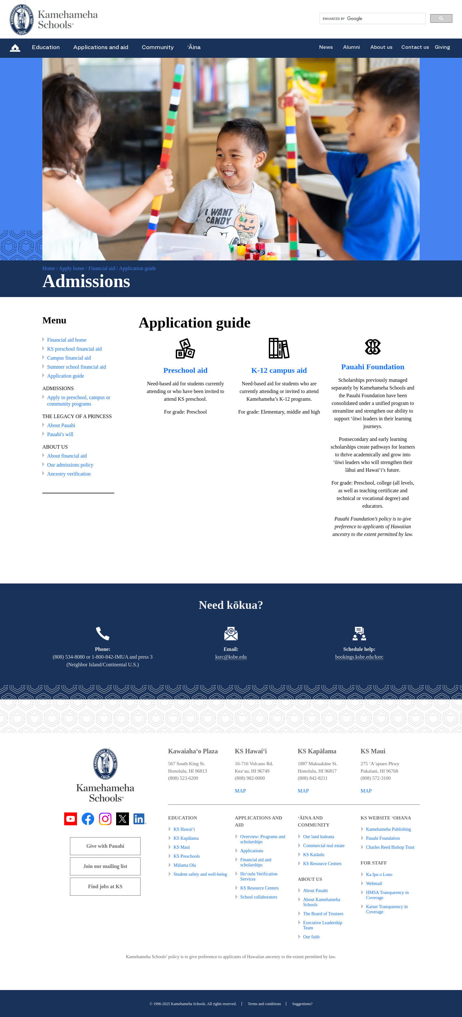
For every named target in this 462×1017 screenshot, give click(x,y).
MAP (240, 790)
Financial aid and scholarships (255, 862)
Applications (251, 850)
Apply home (72, 268)
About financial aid (67, 456)
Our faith (311, 936)
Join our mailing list (105, 866)
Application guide (65, 376)
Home (48, 268)
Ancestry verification (69, 474)
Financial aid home (67, 340)
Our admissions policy (70, 465)
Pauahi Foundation (373, 367)
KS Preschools (187, 856)
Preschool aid (185, 370)
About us (381, 47)
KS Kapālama (186, 838)
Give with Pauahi (105, 846)
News (326, 47)
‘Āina (194, 47)
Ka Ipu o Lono (379, 874)
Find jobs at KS (105, 886)
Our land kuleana (318, 836)
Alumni (351, 47)
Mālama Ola (185, 865)
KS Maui (182, 847)
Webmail (374, 883)
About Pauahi (61, 425)
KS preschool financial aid (74, 349)
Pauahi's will (60, 434)
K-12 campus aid (279, 370)
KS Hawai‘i (184, 829)
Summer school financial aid (76, 367)
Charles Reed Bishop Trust (390, 847)
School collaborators (258, 897)
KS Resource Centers (259, 888)
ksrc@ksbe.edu (231, 657)
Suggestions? (302, 1004)
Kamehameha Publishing (388, 829)
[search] (372, 18)
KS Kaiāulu (313, 854)
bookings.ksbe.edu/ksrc (359, 657)
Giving (442, 47)
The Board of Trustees (323, 913)
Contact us (415, 47)
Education (46, 47)
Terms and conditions (264, 1004)
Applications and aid (100, 47)
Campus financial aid (69, 358)
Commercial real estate (324, 845)
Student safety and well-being (200, 874)
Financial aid (102, 268)
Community (158, 47)
